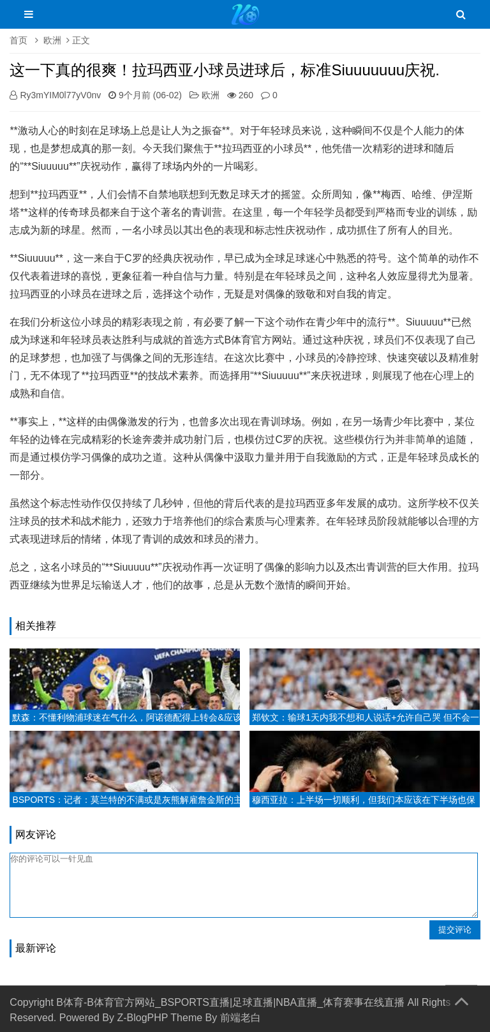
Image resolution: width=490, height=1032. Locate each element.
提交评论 (454, 929)
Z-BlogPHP (142, 1017)
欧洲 (52, 40)
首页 (18, 40)
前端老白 (240, 1017)
